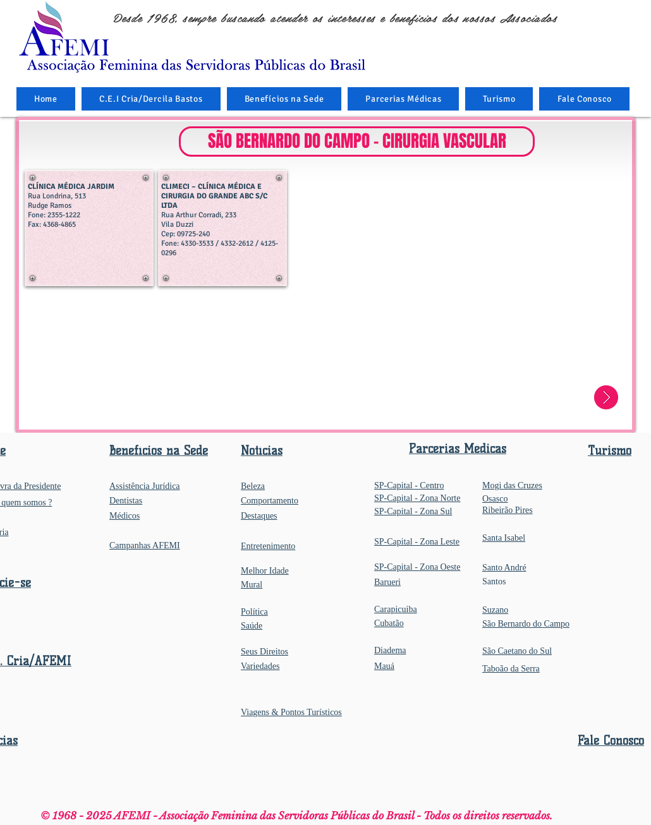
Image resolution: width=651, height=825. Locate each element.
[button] (284, 99)
